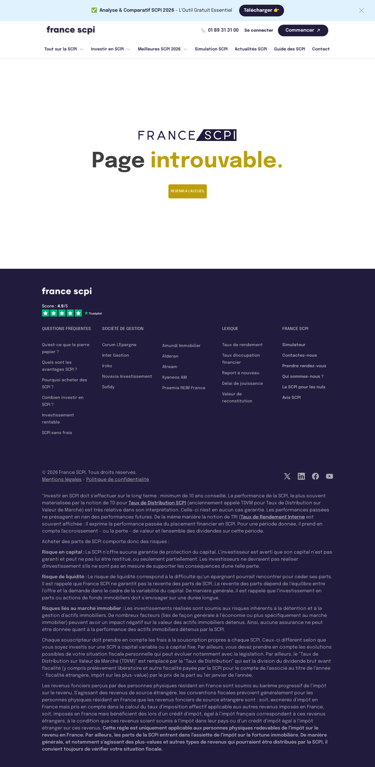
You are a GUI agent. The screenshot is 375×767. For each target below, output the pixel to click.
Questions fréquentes (66, 329)
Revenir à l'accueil (188, 191)
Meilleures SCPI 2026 (163, 49)
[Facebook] (315, 476)
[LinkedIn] (301, 476)
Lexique (230, 329)
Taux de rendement (242, 345)
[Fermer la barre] (361, 10)
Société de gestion (122, 329)
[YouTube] (329, 476)
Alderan (170, 356)
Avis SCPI (291, 398)
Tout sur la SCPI (64, 49)
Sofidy (108, 387)
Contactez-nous (299, 355)
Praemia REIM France (183, 388)
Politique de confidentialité (117, 479)
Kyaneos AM (174, 377)
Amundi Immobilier (181, 346)
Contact (321, 49)
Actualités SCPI (251, 49)
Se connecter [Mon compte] (258, 30)
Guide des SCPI (289, 49)
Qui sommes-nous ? (303, 377)
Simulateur (293, 345)
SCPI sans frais (57, 433)
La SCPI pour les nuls (303, 387)
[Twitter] (287, 476)
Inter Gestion (115, 355)
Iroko (107, 366)
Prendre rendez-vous (304, 366)
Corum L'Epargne (119, 345)
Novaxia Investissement (127, 377)
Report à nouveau (240, 373)
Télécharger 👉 (261, 10)
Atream (169, 367)
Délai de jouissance (242, 384)
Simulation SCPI (211, 49)
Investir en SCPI (111, 49)
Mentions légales (62, 479)
